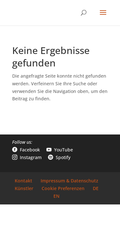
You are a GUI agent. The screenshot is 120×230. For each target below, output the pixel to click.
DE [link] (96, 188)
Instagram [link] (27, 157)
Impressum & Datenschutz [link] (69, 181)
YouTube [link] (59, 150)
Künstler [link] (24, 188)
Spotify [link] (59, 157)
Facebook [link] (26, 150)
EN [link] (56, 196)
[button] (103, 17)
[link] (28, 12)
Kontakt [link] (23, 181)
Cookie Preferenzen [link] (63, 188)
